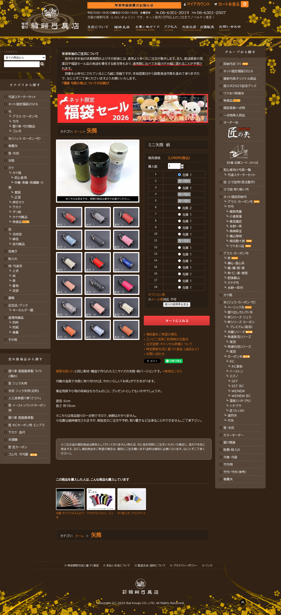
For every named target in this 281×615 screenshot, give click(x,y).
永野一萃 (236, 226)
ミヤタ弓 (233, 282)
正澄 (17, 197)
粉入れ (13, 258)
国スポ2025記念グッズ (240, 85)
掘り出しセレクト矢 (240, 312)
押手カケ (18, 202)
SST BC (238, 386)
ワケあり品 (237, 246)
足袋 (16, 290)
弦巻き (13, 251)
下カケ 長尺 (16, 432)
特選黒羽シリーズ (239, 336)
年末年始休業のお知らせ (134, 5)
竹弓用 (228, 464)
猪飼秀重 (236, 211)
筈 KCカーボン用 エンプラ (26, 425)
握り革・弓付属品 (24, 126)
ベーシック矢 (236, 307)
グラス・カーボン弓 (25, 116)
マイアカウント (198, 4)
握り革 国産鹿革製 (21, 417)
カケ (11, 167)
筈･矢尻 (13, 153)
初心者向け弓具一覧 (237, 169)
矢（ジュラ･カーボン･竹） (24, 138)
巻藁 (16, 332)
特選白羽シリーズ (239, 346)
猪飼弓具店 (50, 18)
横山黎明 (236, 236)
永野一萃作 (235, 287)
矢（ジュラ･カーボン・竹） (239, 302)
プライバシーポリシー (185, 565)
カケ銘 (17, 172)
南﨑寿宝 (236, 231)
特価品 (17, 221)
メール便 (157, 299)
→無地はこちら (172, 371)
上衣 (16, 270)
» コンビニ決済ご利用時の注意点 (166, 339)
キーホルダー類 (23, 310)
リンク (208, 565)
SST (235, 381)
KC (232, 361)
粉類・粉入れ (231, 449)
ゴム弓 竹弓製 (23, 454)
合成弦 (17, 234)
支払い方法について (118, 565)
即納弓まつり (232, 63)
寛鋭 (17, 192)
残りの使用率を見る (177, 304)
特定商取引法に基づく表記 (83, 565)
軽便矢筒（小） (65, 371)
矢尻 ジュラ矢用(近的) (23, 390)
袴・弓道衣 (15, 266)
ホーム (78, 131)
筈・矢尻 (228, 427)
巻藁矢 (13, 145)
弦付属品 (19, 244)
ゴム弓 (17, 131)
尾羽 (233, 341)
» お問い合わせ (154, 354)
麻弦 (16, 239)
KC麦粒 (237, 366)
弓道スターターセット (22, 96)
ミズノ (234, 376)
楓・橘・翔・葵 (236, 268)
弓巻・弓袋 (230, 457)
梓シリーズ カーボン (241, 322)
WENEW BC (241, 395)
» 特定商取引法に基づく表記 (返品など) (171, 349)
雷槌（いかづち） (240, 400)
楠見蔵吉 (236, 221)
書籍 (11, 297)
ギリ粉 (17, 212)
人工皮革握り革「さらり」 (24, 398)
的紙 (16, 327)
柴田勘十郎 (237, 241)
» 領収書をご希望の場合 (160, 334)
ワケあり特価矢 (233, 93)
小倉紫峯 (236, 216)
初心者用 (20, 177)
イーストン (236, 371)
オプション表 (156, 294)
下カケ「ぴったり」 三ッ (100, 513)
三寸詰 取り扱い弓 (236, 189)
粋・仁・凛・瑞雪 (238, 273)
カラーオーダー (233, 435)
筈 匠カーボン (17, 447)
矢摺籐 (13, 439)
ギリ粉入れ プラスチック (131, 513)
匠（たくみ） (237, 410)
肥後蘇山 (234, 277)
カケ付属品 (20, 217)
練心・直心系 (236, 263)
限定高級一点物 (234, 107)
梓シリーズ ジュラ (239, 317)
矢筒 (11, 160)
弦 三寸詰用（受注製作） (239, 182)
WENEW (238, 391)
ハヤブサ (235, 405)
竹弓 (16, 121)
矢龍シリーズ (236, 332)
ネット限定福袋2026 (23, 104)
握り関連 (229, 442)
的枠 (16, 322)
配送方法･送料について (152, 565)
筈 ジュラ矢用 (17, 383)
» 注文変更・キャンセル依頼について (168, 344)
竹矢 (231, 420)
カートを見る (233, 4)
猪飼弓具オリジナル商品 (239, 78)
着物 (16, 285)
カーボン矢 (235, 356)
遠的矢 (232, 415)
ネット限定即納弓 (235, 196)
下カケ (17, 207)
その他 (12, 339)
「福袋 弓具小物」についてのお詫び (85, 83)
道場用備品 (16, 317)
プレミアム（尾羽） (241, 326)
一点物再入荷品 (234, 115)
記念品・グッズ (18, 305)
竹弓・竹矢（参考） (235, 471)
